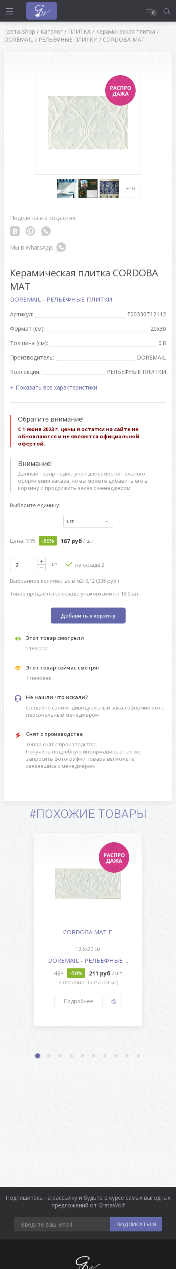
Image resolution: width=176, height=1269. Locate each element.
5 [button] (83, 1056)
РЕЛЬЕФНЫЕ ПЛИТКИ (79, 299)
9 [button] (127, 1056)
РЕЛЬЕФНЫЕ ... (106, 960)
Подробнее (78, 1001)
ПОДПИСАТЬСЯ (136, 1224)
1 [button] (38, 1056)
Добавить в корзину (88, 615)
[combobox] (88, 521)
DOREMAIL (26, 299)
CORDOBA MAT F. (88, 932)
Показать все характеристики (56, 387)
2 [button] (49, 1056)
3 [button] (60, 1056)
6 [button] (94, 1056)
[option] (88, 929)
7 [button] (105, 1056)
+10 (130, 188)
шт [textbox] (70, 521)
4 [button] (71, 1056)
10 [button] (139, 1056)
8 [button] (116, 1056)
